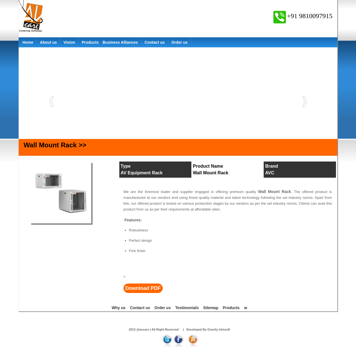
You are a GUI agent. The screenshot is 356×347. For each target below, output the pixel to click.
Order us (179, 42)
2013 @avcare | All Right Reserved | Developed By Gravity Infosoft (179, 329)
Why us (118, 308)
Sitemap (210, 308)
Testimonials (187, 308)
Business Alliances (120, 42)
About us (48, 42)
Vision (69, 42)
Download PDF (143, 288)
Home (28, 42)
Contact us (155, 42)
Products (90, 42)
